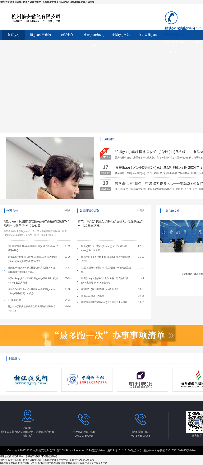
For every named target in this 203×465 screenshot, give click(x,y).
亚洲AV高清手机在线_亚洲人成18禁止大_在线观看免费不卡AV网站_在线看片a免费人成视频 (47, 2)
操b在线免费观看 (8, 463)
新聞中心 (67, 35)
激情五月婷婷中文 (70, 463)
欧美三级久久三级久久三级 (94, 463)
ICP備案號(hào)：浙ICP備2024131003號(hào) (113, 450)
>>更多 (67, 210)
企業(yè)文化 (121, 35)
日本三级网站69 (26, 463)
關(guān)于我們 (40, 35)
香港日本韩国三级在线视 (47, 463)
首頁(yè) (13, 35)
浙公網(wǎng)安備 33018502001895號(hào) (169, 450)
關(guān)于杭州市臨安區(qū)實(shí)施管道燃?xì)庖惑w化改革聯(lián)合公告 (36, 223)
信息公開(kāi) (147, 35)
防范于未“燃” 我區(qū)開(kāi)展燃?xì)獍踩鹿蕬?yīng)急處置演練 (110, 223)
